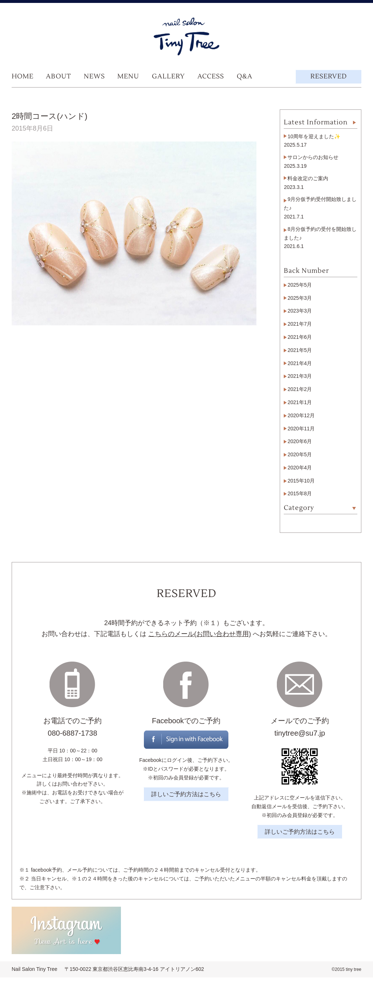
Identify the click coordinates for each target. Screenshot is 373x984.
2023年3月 (299, 311)
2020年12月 (301, 415)
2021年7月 (299, 324)
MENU (128, 76)
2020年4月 (299, 467)
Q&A (244, 76)
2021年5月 (299, 350)
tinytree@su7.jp (299, 733)
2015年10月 (301, 481)
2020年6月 (299, 441)
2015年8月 (299, 493)
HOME (23, 76)
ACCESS (210, 76)
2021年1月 (299, 402)
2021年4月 (299, 363)
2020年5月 (299, 454)
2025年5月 (299, 285)
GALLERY (168, 76)
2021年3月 (299, 376)
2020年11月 (301, 428)
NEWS (94, 76)
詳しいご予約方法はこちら (186, 794)
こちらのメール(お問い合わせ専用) (199, 634)
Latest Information (316, 122)
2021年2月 (299, 389)
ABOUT (58, 76)
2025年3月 (299, 298)
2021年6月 (299, 337)
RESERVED (328, 76)
